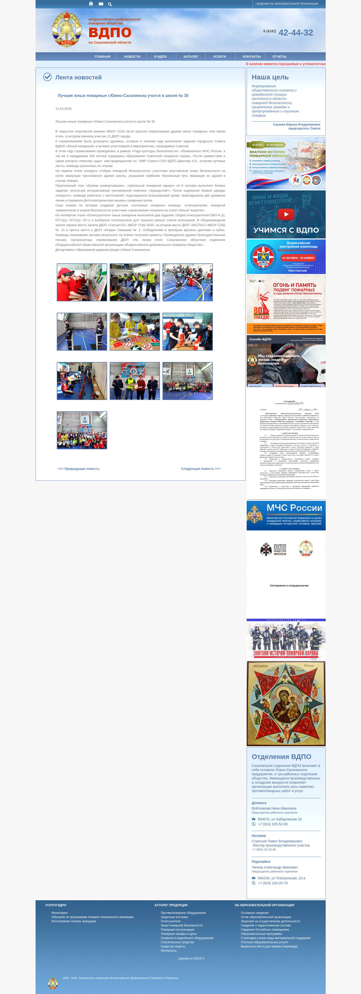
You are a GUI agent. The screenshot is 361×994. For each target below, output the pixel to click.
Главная (102, 56)
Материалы (169, 950)
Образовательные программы (261, 934)
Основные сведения (254, 913)
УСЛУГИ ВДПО (56, 905)
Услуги (219, 56)
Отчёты (280, 56)
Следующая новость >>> (201, 468)
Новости (132, 56)
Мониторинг (60, 913)
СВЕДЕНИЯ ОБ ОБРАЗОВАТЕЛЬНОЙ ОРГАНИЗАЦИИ (287, 3)
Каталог (191, 56)
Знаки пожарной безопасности (181, 925)
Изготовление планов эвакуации (74, 921)
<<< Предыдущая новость (79, 468)
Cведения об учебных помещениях (265, 929)
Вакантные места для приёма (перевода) (269, 946)
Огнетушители (170, 921)
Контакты (252, 56)
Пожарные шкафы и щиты (179, 934)
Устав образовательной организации (266, 917)
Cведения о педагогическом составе (266, 925)
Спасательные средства (177, 942)
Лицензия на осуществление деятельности (270, 921)
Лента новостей (79, 77)
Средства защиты (173, 946)
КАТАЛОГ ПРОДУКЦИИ (171, 905)
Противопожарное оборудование (183, 913)
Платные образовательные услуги (264, 942)
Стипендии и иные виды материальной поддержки (275, 938)
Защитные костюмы (174, 917)
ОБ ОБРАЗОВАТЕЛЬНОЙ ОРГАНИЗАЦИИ (264, 905)
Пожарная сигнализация (177, 929)
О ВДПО (160, 56)
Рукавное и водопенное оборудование (187, 938)
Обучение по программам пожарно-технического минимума (93, 917)
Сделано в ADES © (191, 958)
